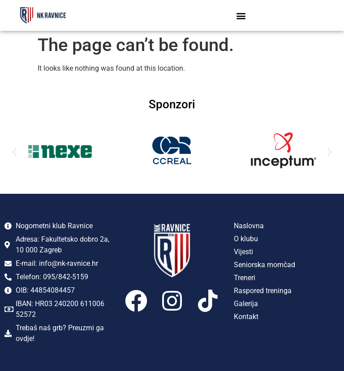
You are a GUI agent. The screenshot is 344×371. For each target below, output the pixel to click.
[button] (240, 15)
